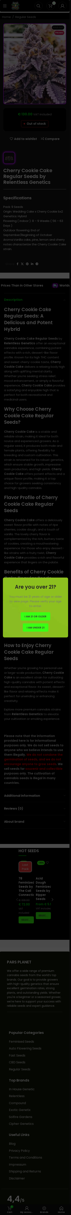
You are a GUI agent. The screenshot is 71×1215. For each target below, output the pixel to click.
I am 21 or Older (35, 616)
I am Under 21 (35, 627)
